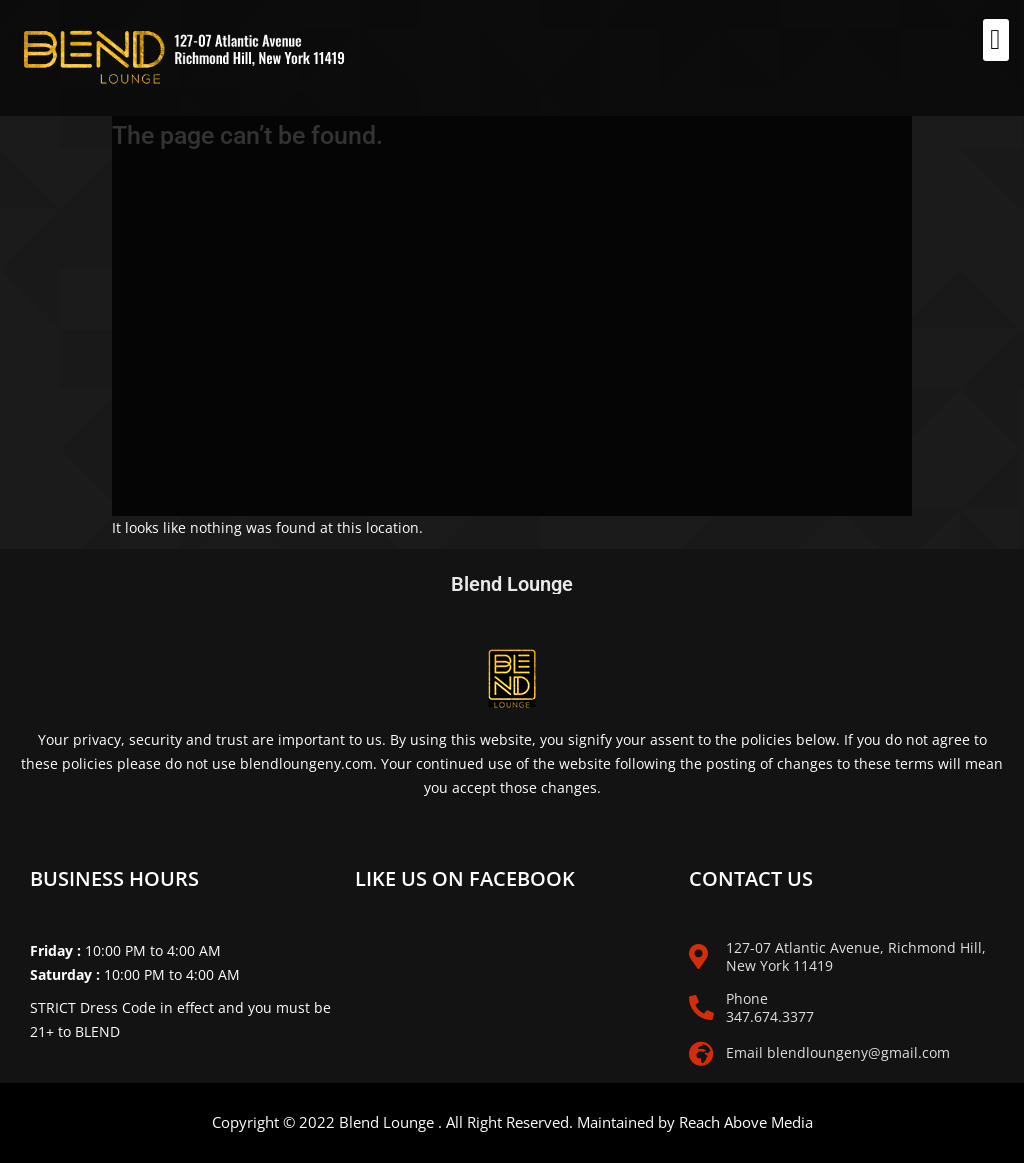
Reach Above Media (746, 1122)
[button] (996, 40)
